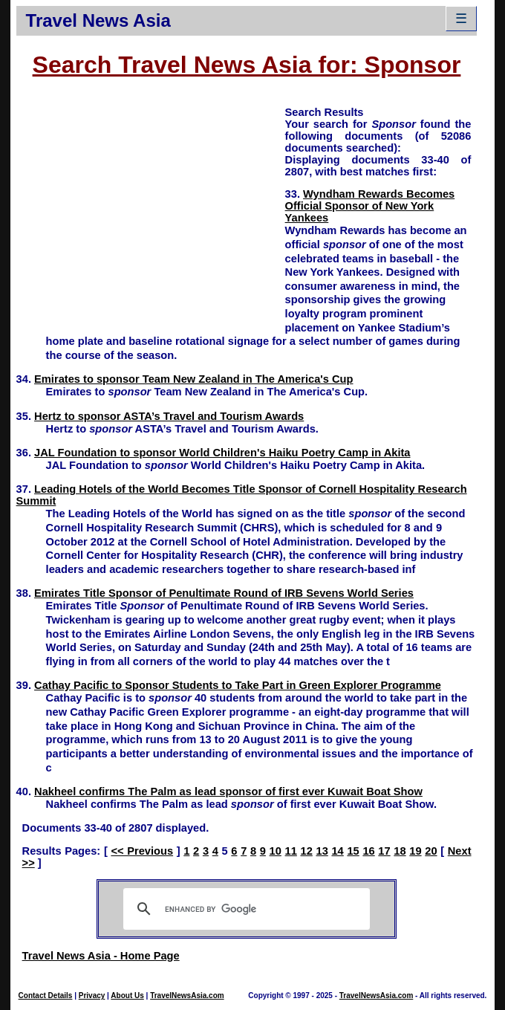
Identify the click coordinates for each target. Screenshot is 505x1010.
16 (368, 851)
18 (399, 851)
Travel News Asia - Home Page (101, 956)
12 (307, 851)
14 (337, 851)
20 (431, 851)
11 (291, 851)
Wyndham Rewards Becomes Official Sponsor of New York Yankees (370, 206)
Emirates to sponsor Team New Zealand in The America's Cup (193, 379)
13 (322, 851)
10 (275, 851)
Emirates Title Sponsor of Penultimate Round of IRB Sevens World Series (224, 593)
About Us (127, 995)
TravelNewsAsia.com (187, 995)
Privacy (92, 995)
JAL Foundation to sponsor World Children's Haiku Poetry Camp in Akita (222, 453)
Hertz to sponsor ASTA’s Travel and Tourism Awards (169, 416)
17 (384, 851)
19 (415, 851)
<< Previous (142, 851)
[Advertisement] (151, 209)
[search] (244, 909)
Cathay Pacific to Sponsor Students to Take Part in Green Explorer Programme (237, 685)
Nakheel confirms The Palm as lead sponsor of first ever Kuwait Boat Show (228, 791)
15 (353, 851)
